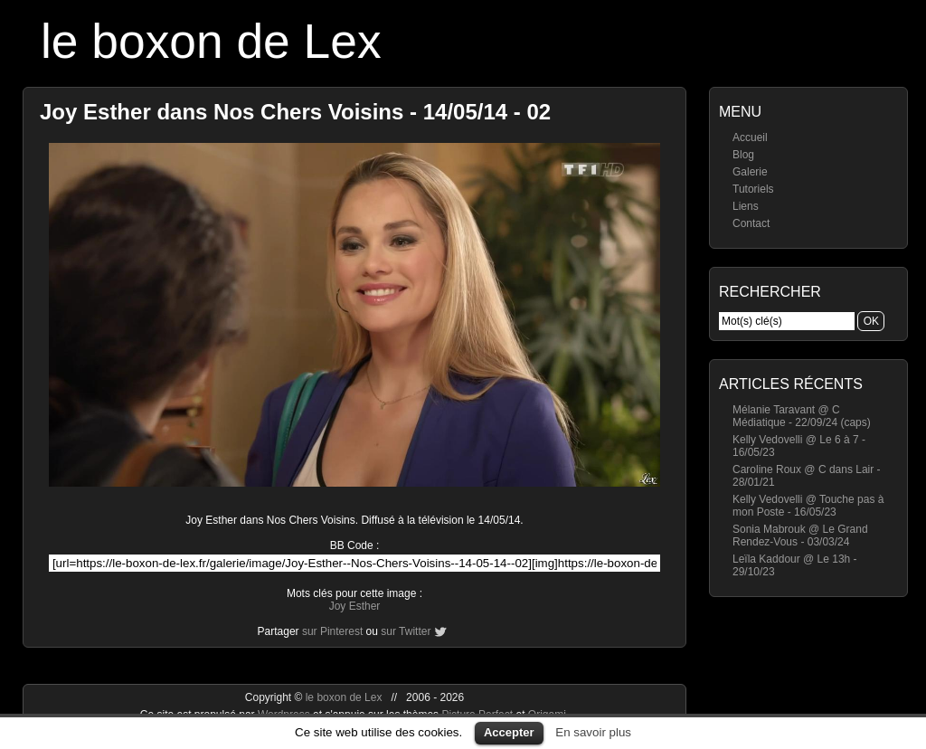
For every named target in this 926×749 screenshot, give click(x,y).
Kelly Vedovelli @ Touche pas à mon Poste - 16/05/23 (807, 505)
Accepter (509, 732)
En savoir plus (593, 732)
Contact (751, 223)
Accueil (750, 137)
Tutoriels (753, 189)
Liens (745, 206)
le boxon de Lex (211, 41)
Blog (743, 154)
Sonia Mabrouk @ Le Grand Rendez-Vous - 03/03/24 (800, 535)
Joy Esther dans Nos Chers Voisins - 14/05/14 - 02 (295, 112)
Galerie (750, 172)
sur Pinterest (332, 631)
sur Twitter (405, 631)
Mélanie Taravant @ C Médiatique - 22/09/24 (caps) (801, 416)
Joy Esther (355, 606)
